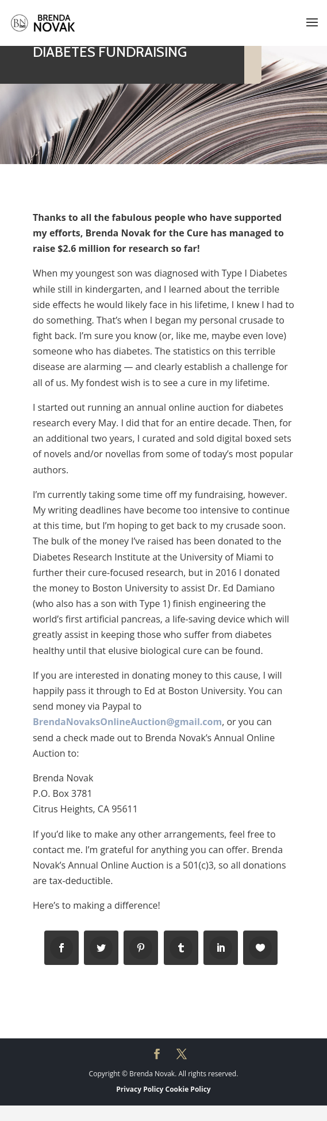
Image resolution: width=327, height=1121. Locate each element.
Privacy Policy (139, 1089)
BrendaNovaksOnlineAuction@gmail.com (127, 721)
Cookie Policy (188, 1089)
